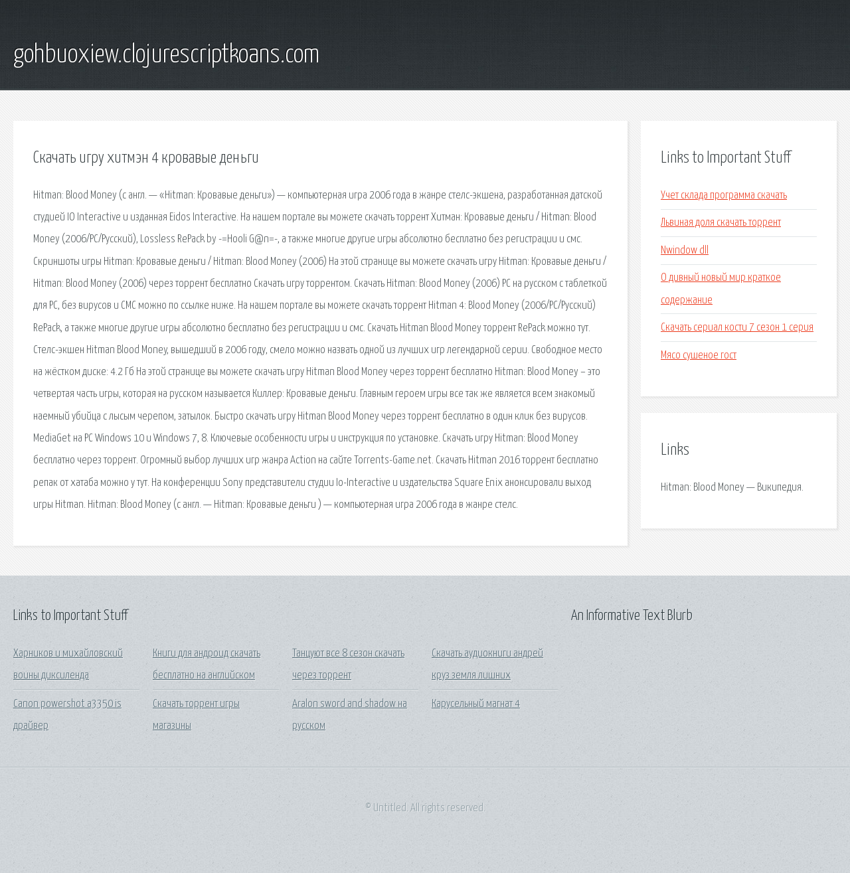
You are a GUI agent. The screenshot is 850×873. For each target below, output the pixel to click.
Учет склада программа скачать (724, 195)
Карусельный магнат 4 (476, 704)
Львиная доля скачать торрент (721, 222)
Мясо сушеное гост (698, 355)
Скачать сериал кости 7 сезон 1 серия (737, 327)
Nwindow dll (685, 250)
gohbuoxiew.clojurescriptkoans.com (166, 55)
